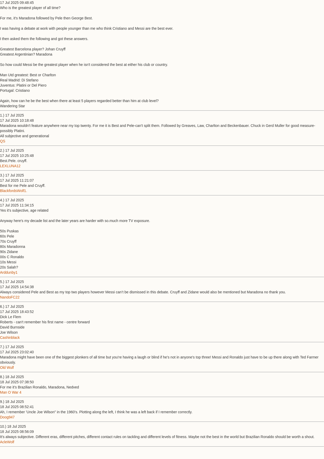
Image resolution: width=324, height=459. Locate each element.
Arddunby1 (9, 272)
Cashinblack (10, 337)
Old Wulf (7, 367)
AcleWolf (7, 442)
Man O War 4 (10, 392)
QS (2, 141)
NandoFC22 (10, 297)
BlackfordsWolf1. (13, 191)
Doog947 (7, 417)
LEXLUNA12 (10, 166)
